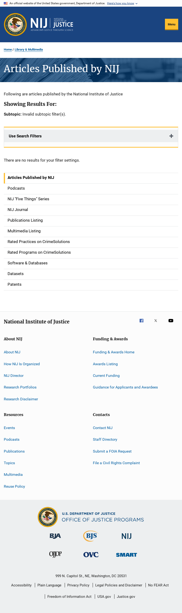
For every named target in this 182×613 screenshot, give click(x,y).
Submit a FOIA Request (112, 451)
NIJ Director (13, 375)
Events (9, 428)
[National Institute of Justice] (126, 539)
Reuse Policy (14, 486)
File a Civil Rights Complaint (116, 463)
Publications (14, 451)
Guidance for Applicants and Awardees (125, 387)
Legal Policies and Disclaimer (118, 585)
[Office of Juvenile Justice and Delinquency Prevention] (55, 559)
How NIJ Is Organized (22, 363)
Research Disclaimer (21, 399)
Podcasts (11, 439)
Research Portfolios (20, 387)
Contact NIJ (103, 428)
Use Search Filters (25, 136)
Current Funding (106, 375)
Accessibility (21, 585)
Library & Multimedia (29, 49)
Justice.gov (126, 596)
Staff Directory (105, 439)
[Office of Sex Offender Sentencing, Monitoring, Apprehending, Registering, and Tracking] (126, 558)
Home (8, 49)
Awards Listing (105, 363)
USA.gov (104, 596)
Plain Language (49, 585)
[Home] (52, 24)
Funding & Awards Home (113, 352)
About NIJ (12, 352)
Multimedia (13, 474)
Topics (9, 463)
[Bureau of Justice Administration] (55, 539)
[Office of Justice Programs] (15, 24)
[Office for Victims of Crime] (91, 558)
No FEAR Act (158, 585)
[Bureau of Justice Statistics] (91, 542)
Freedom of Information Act (69, 596)
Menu (171, 24)
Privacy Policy (78, 585)
